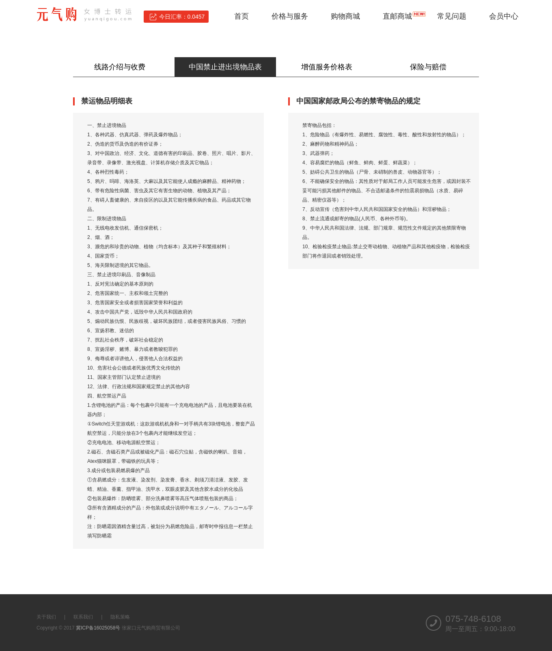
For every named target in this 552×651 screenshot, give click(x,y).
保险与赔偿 (428, 67)
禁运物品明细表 (106, 101)
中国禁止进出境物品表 (225, 67)
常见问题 (451, 16)
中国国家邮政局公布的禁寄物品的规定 (358, 101)
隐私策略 (120, 616)
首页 (241, 16)
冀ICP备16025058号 (98, 628)
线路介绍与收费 (123, 67)
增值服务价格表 (326, 67)
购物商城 (345, 16)
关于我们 (46, 616)
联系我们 (83, 616)
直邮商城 (397, 16)
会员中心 (503, 16)
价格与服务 (290, 16)
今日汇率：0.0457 (182, 16)
